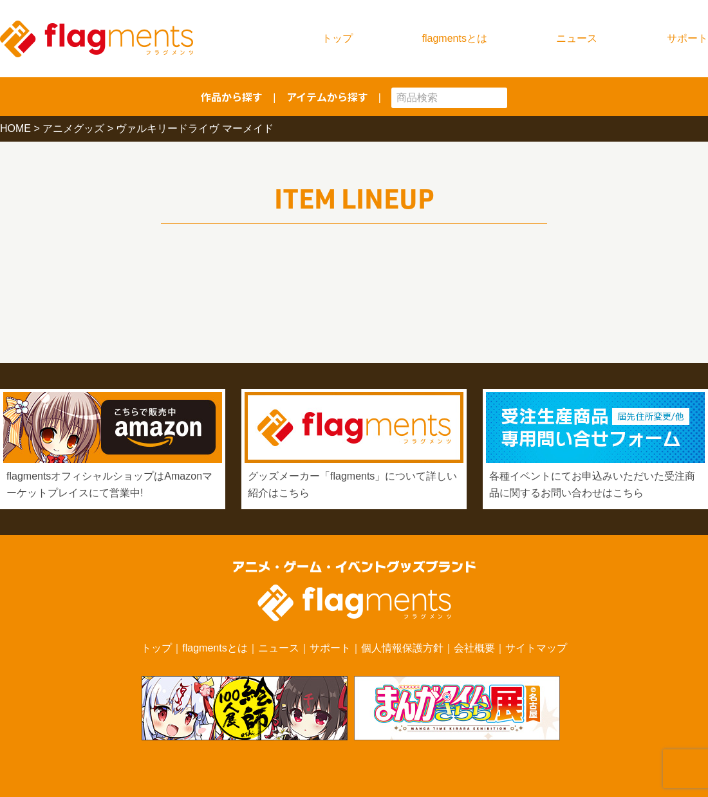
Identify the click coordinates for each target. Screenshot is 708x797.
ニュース (576, 38)
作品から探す (232, 96)
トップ (337, 38)
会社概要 (474, 647)
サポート (687, 38)
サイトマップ (536, 647)
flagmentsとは (454, 38)
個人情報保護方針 (402, 647)
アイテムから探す (327, 96)
